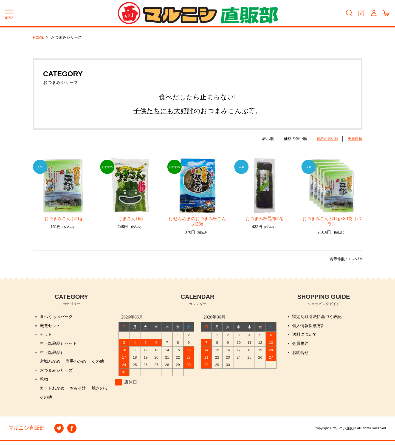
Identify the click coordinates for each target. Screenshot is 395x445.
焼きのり (103, 391)
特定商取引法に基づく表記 (318, 316)
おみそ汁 (80, 391)
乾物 (44, 382)
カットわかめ (53, 391)
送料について (305, 335)
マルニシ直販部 (27, 432)
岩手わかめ (78, 363)
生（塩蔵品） (53, 354)
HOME (38, 37)
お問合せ (301, 354)
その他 (101, 363)
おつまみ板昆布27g (267, 218)
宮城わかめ (51, 363)
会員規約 (301, 344)
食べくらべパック (57, 316)
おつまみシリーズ (57, 372)
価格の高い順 (325, 138)
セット (46, 335)
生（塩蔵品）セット (59, 344)
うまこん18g (132, 218)
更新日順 (354, 138)
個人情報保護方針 (309, 326)
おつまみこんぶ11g (63, 218)
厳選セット (51, 326)
